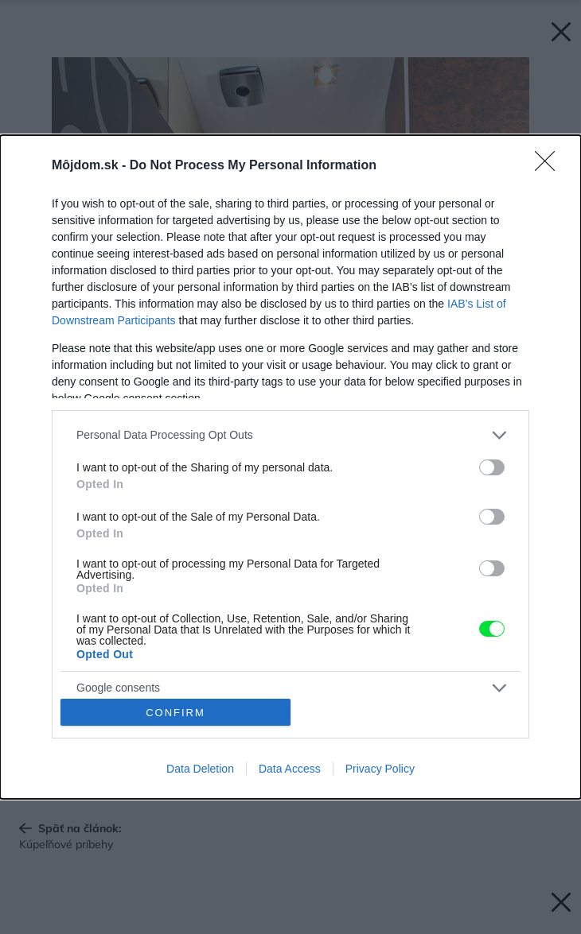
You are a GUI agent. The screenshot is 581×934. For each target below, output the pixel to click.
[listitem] (290, 435)
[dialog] (290, 467)
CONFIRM (175, 712)
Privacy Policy (380, 768)
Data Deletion (200, 768)
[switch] (492, 467)
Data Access (290, 768)
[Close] (550, 166)
